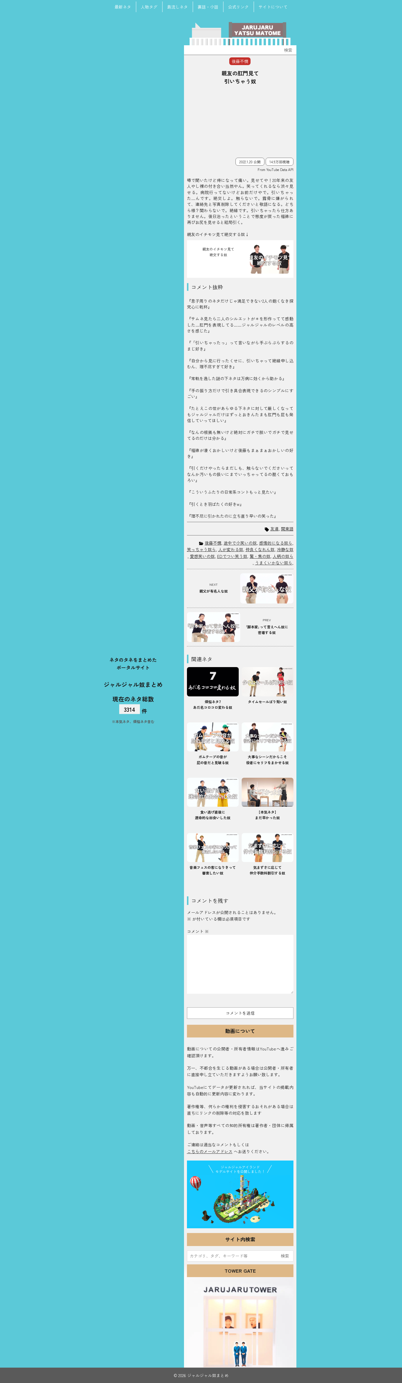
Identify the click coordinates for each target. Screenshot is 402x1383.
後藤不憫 (213, 543)
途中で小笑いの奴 (240, 543)
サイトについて (273, 7)
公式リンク (238, 7)
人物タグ (149, 7)
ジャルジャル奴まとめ (133, 684)
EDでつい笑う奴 (232, 556)
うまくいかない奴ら (273, 563)
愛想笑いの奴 (202, 556)
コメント (198, 931)
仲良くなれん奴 (260, 549)
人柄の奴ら (283, 556)
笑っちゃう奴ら (201, 549)
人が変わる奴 (230, 549)
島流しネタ (177, 7)
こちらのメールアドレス (210, 1151)
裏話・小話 (208, 7)
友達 (274, 528)
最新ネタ (122, 7)
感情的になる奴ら (275, 543)
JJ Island (240, 1200)
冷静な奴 (285, 549)
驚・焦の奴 (260, 556)
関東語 (287, 528)
